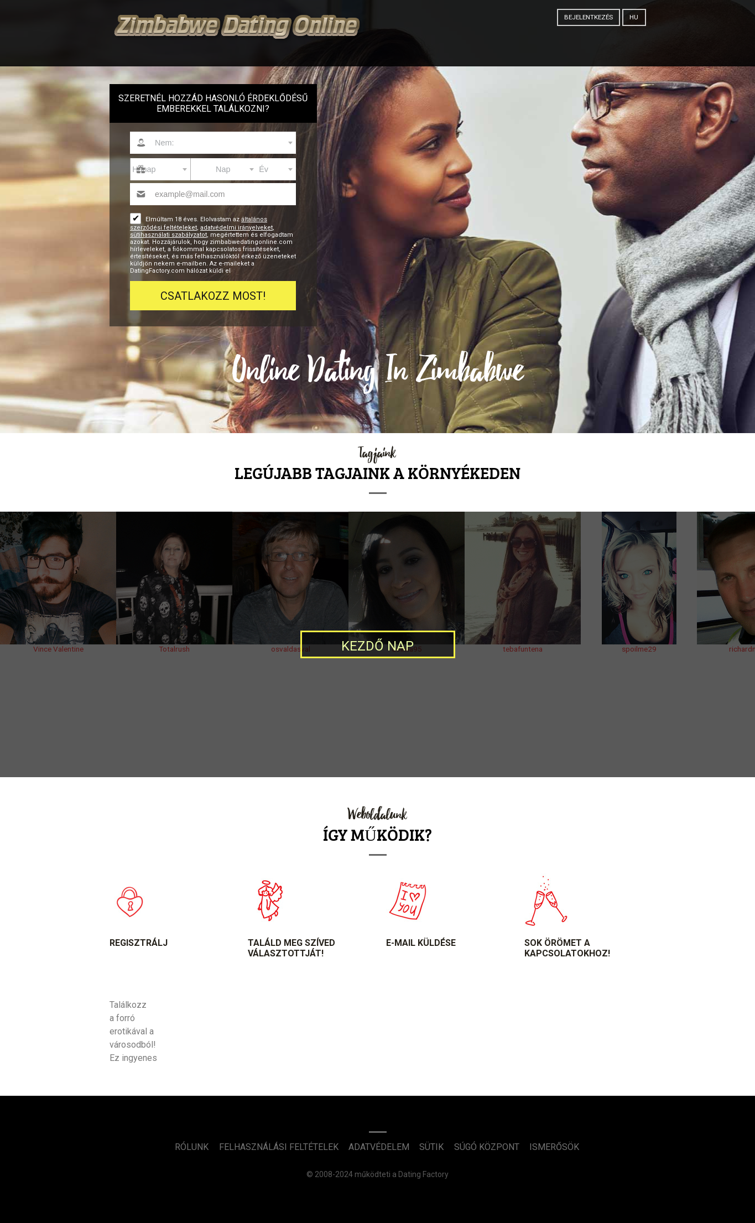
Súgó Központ (486, 1147)
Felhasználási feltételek (279, 1147)
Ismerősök (554, 1147)
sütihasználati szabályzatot (168, 234)
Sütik (431, 1147)
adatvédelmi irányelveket (236, 227)
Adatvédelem (378, 1147)
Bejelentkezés (588, 17)
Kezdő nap (377, 646)
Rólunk (192, 1147)
